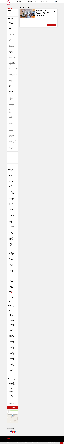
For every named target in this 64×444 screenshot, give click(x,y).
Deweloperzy (31, 1)
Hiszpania (25, 1)
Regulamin (36, 1)
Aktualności (42, 1)
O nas (47, 1)
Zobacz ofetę (10, 413)
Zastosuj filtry (13, 407)
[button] (9, 10)
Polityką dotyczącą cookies (27, 442)
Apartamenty (19, 1)
